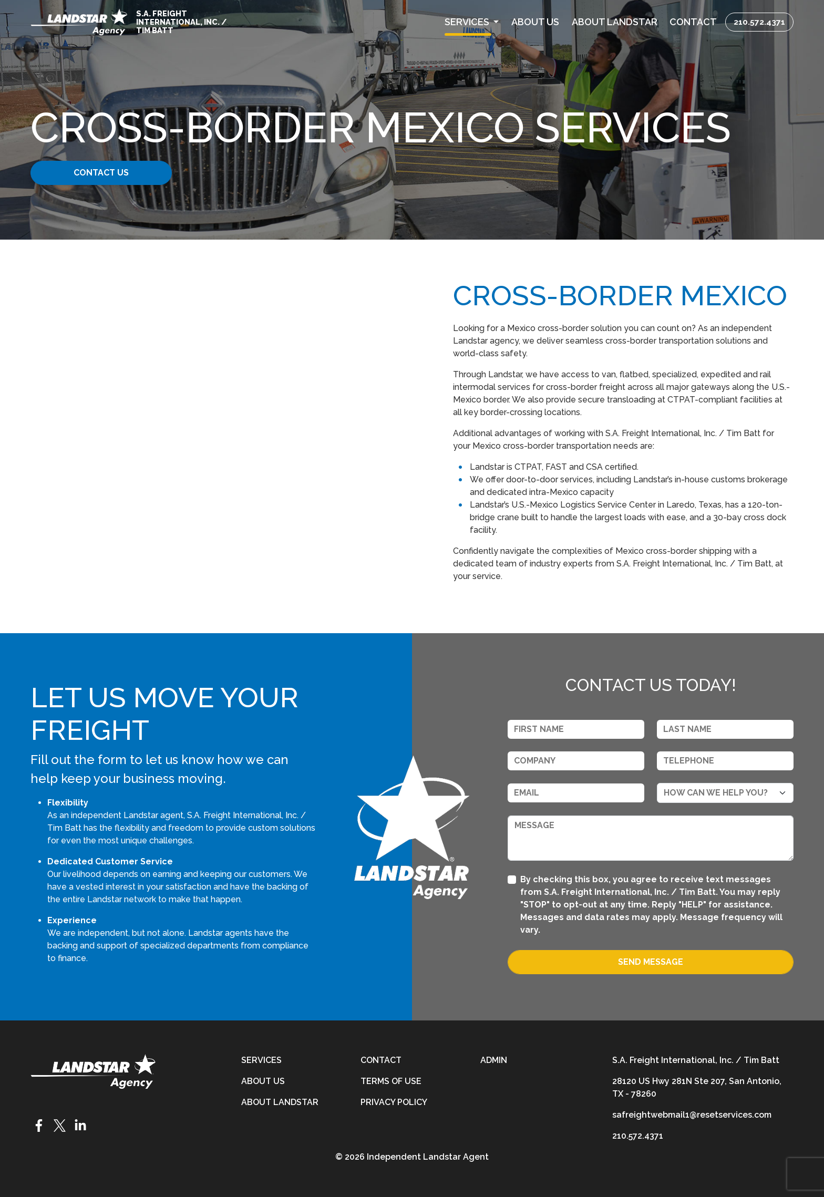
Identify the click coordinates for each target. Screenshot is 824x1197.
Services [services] (261, 1060)
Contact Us (111, 173)
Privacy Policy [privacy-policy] (393, 1102)
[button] (471, 22)
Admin (493, 1060)
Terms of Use (390, 1081)
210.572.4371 (759, 22)
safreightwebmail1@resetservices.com (691, 1115)
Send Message (650, 962)
